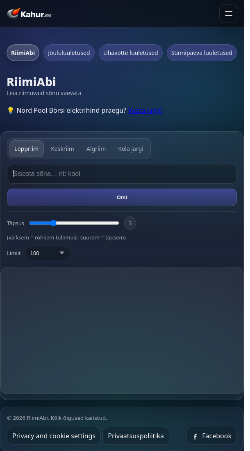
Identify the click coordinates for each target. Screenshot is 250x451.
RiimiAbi (23, 53)
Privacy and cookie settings (53, 435)
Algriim (96, 149)
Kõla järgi (130, 149)
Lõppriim (26, 149)
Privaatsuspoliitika (136, 435)
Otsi (122, 197)
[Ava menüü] (228, 13)
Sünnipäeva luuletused (201, 53)
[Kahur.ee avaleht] (30, 13)
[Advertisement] (125, 330)
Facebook (211, 435)
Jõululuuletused (69, 53)
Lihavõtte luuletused (130, 53)
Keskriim (62, 149)
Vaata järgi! (145, 110)
